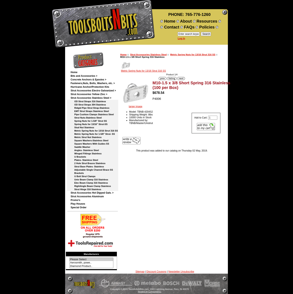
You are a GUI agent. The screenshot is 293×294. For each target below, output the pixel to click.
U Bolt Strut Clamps (83, 176)
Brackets (77, 173)
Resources (207, 21)
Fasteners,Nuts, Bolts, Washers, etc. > (93, 83)
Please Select (91, 259)
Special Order (78, 207)
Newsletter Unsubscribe (181, 271)
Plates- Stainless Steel (84, 160)
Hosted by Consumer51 (149, 291)
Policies (207, 27)
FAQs (189, 27)
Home (169, 21)
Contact (171, 27)
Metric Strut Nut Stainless (86, 137)
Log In (181, 38)
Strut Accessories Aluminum (87, 196)
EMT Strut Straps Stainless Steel (90, 111)
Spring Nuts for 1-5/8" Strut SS (89, 121)
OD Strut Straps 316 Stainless (88, 101)
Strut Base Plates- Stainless (87, 166)
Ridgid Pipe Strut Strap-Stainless (90, 108)
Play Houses (78, 203)
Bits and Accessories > (84, 76)
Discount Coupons (156, 271)
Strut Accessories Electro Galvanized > (93, 90)
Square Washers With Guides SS (90, 144)
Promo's (75, 200)
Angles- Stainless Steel (85, 150)
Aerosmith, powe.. (91, 262)
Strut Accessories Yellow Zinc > (89, 94)
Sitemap (140, 271)
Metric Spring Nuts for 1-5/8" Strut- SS (93, 134)
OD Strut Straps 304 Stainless (88, 104)
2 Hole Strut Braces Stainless (88, 163)
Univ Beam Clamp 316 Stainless (89, 179)
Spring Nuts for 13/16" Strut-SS (89, 124)
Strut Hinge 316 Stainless (86, 189)
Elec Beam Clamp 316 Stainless (89, 183)
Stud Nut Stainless (82, 127)
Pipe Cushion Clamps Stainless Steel (92, 114)
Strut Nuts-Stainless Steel (86, 117)
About (186, 21)
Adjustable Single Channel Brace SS (92, 170)
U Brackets (78, 157)
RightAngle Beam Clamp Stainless (91, 186)
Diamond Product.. (91, 266)
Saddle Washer (80, 147)
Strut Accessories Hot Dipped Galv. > (92, 192)
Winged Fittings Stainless (86, 153)
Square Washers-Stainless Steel (89, 140)
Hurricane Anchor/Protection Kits (90, 87)
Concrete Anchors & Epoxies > (88, 79)
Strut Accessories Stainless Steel (148, 54)
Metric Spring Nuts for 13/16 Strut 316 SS (192, 54)
